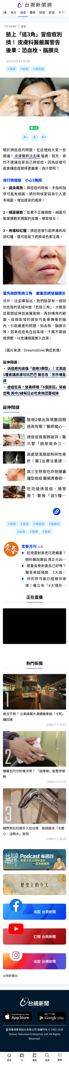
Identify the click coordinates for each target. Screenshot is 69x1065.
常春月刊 (29, 546)
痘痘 (25, 69)
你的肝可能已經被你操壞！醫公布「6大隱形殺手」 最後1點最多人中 (45, 581)
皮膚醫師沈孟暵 (27, 155)
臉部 (13, 69)
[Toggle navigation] (59, 1056)
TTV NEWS (10, 26)
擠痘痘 (39, 69)
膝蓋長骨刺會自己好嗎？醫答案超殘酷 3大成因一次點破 (45, 568)
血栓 (22, 531)
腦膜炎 (55, 524)
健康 (23, 26)
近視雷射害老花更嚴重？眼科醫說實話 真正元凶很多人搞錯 (45, 556)
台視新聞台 (10, 974)
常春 (48, 531)
